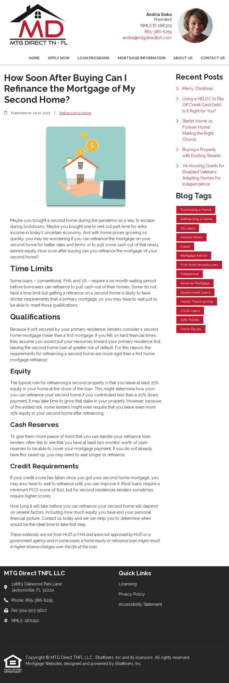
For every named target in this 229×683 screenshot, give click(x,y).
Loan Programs (94, 58)
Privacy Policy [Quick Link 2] (132, 594)
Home (34, 58)
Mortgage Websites (45, 663)
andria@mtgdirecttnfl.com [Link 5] (147, 37)
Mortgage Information (142, 58)
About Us (183, 58)
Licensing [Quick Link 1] (128, 584)
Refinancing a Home (75, 113)
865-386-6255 (158, 31)
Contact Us (213, 58)
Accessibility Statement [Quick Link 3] (140, 604)
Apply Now (59, 58)
